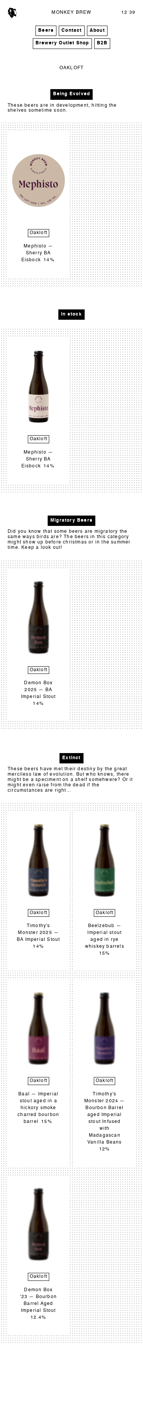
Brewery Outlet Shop (62, 43)
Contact (71, 30)
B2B (102, 43)
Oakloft (38, 233)
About (97, 30)
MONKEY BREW (71, 12)
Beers (46, 30)
